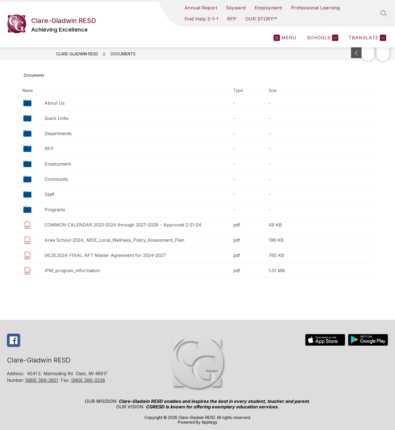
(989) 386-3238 (88, 380)
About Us (55, 103)
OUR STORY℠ (261, 19)
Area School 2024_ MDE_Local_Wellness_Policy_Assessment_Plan (114, 240)
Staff (49, 194)
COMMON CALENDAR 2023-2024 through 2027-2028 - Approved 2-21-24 (123, 225)
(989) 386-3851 (41, 380)
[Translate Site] (366, 37)
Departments (58, 133)
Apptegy (209, 422)
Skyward (236, 8)
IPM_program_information (72, 270)
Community (56, 179)
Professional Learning (315, 8)
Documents (123, 54)
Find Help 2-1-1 (201, 19)
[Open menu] (285, 37)
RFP (232, 19)
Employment (268, 8)
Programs (55, 209)
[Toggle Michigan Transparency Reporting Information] (356, 52)
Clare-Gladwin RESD (77, 54)
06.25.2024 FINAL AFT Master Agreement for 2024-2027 (105, 255)
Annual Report (200, 8)
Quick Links (57, 118)
